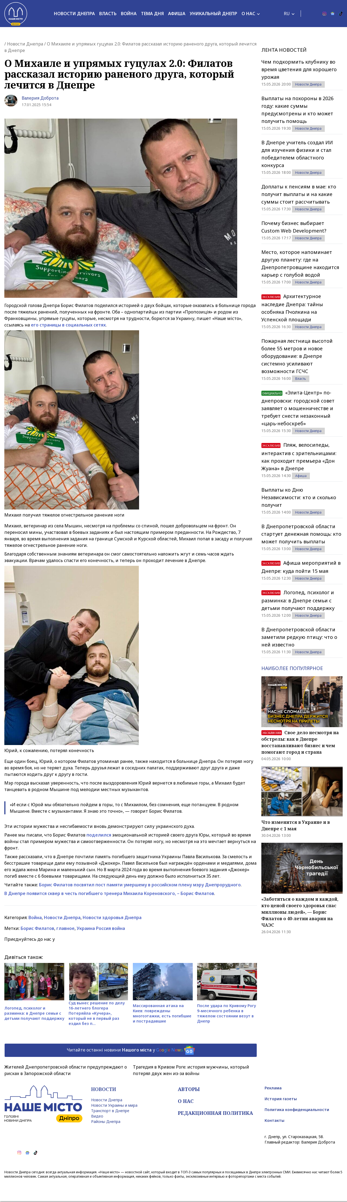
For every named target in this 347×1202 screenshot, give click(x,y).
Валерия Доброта (40, 98)
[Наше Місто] (15, 13)
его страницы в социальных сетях (68, 325)
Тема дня (152, 14)
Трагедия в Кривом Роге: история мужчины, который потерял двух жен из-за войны (191, 1070)
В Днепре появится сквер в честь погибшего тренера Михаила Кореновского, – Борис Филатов (109, 893)
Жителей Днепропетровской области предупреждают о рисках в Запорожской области (65, 1070)
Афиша (176, 14)
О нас (248, 14)
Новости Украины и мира (114, 1105)
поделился (98, 835)
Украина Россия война (101, 928)
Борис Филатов (37, 928)
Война (129, 14)
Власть (108, 14)
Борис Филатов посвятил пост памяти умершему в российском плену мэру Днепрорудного (140, 885)
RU (287, 14)
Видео (97, 1116)
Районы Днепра (105, 1121)
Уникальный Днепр (213, 14)
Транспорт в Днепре (110, 1110)
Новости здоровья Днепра (112, 917)
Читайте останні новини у (131, 1050)
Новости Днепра (74, 14)
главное (65, 928)
